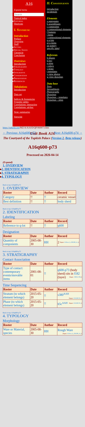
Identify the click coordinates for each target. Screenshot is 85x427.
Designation (11, 232)
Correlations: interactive (25, 104)
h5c (60, 304)
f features (51, 32)
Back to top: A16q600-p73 (12, 185)
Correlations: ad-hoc (23, 107)
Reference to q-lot (14, 225)
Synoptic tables (21, 102)
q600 (61, 225)
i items (50, 35)
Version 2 (58, 138)
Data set (18, 94)
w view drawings (55, 77)
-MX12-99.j (77, 277)
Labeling (9, 217)
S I (21, 50)
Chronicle (18, 52)
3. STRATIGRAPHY (15, 173)
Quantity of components (10, 242)
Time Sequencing (15, 285)
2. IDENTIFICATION (16, 169)
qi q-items (51, 43)
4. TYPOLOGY (12, 176)
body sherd (64, 201)
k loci (49, 60)
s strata (50, 69)
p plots (50, 63)
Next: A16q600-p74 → (68, 133)
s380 (60, 294)
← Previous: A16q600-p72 (19, 133)
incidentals (52, 12)
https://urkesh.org (11, 127)
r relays (50, 66)
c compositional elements (59, 29)
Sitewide (18, 117)
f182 (77, 273)
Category (8, 197)
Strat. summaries (22, 112)
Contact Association (16, 259)
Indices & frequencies (24, 99)
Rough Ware (65, 330)
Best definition (12, 201)
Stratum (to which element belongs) (14, 295)
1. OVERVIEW (13, 165)
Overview (18, 41)
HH (46, 242)
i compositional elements (59, 37)
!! (45, 197)
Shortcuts (18, 24)
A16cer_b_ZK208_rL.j (71, 242)
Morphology (11, 321)
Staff (16, 44)
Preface (17, 39)
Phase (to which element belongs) (13, 303)
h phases (51, 58)
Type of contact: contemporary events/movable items (13, 273)
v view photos (53, 74)
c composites (53, 26)
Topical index (20, 18)
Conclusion (19, 55)
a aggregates (53, 21)
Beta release (73, 138)
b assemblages (53, 24)
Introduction (20, 64)
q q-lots (50, 40)
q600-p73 (63, 270)
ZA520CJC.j (77, 298)
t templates (52, 71)
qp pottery (51, 45)
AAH (66, 293)
